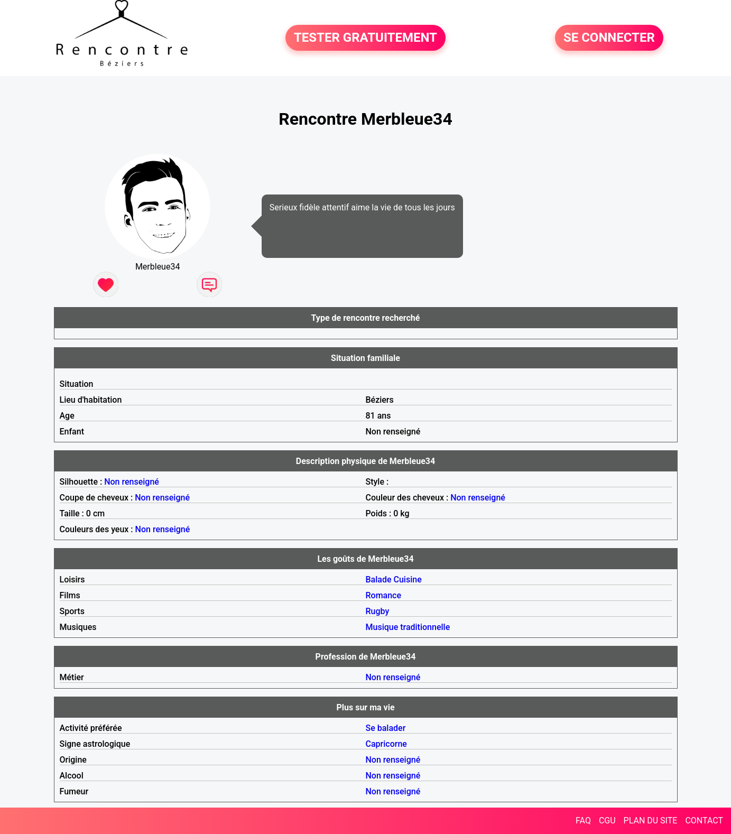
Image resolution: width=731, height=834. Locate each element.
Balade (379, 579)
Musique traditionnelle (408, 627)
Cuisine (408, 579)
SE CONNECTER (609, 38)
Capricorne (386, 744)
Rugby (378, 611)
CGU (607, 821)
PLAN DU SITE (651, 821)
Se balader (386, 728)
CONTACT (704, 821)
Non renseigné (131, 482)
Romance (384, 595)
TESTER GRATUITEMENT (365, 38)
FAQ (583, 821)
